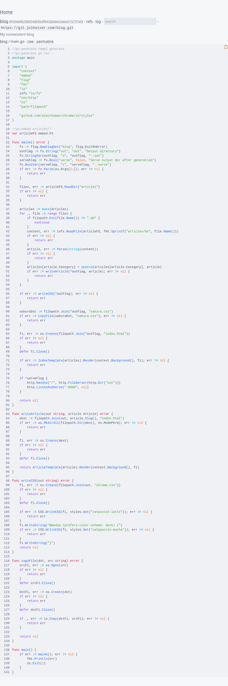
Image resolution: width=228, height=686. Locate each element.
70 (7, 356)
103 (7, 503)
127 (7, 610)
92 (7, 454)
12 (7, 98)
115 (7, 556)
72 (7, 365)
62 (7, 320)
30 (7, 178)
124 (7, 596)
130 (7, 623)
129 (7, 619)
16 (7, 116)
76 (7, 383)
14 (7, 107)
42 (7, 231)
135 (7, 645)
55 (7, 289)
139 (7, 663)
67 (7, 343)
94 (7, 463)
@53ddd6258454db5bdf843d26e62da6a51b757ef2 (46, 21)
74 (7, 374)
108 (7, 525)
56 (7, 294)
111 (7, 538)
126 (7, 605)
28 (7, 169)
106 (7, 516)
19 (7, 129)
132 (7, 632)
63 (7, 325)
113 (7, 547)
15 (7, 111)
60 (7, 311)
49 (7, 262)
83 (7, 414)
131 (7, 627)
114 (7, 552)
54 (7, 285)
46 (7, 249)
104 (7, 507)
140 (7, 668)
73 (7, 369)
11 (7, 93)
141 (7, 672)
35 (7, 200)
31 (7, 182)
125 (7, 601)
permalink (45, 41)
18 (7, 124)
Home (6, 12)
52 (7, 276)
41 (7, 227)
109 (7, 530)
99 (7, 485)
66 (7, 338)
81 (7, 405)
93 (7, 458)
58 (7, 302)
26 (7, 160)
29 (7, 173)
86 (7, 427)
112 (7, 543)
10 (7, 89)
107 (7, 521)
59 (7, 307)
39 (7, 218)
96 (7, 472)
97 (7, 476)
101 (7, 494)
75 (7, 378)
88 (7, 436)
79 (7, 396)
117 (7, 565)
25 (7, 156)
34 (7, 196)
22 (7, 142)
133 (7, 636)
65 (7, 334)
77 (7, 387)
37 (7, 209)
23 (7, 147)
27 (7, 164)
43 (7, 236)
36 (7, 205)
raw (30, 41)
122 (7, 587)
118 (7, 570)
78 (7, 392)
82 (7, 409)
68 (7, 347)
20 (7, 133)
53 (7, 280)
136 (7, 650)
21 (7, 138)
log (98, 21)
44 (7, 240)
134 (7, 641)
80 (7, 400)
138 (7, 659)
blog (4, 21)
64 (7, 329)
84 (7, 418)
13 (7, 102)
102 (7, 498)
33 (7, 191)
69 (7, 351)
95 (7, 467)
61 (7, 316)
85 (7, 423)
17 (7, 120)
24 (7, 151)
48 (7, 258)
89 (7, 440)
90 (7, 445)
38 (7, 213)
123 (7, 592)
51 (7, 271)
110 (7, 534)
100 (7, 489)
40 (7, 222)
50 (7, 267)
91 (7, 449)
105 (7, 512)
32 (7, 187)
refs (89, 21)
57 (7, 298)
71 (7, 360)
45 (7, 245)
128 (7, 614)
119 (7, 574)
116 (7, 561)
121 (7, 583)
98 (7, 481)
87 (7, 432)
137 (7, 654)
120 (7, 578)
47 (7, 254)
